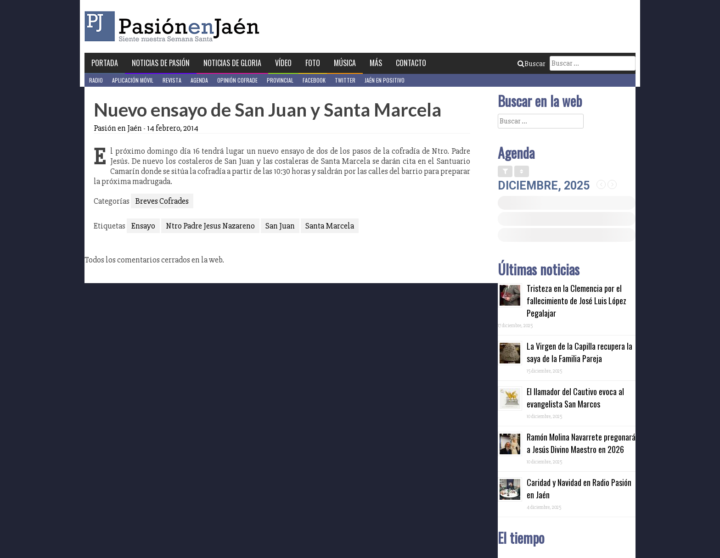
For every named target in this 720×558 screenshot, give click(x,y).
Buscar (531, 63)
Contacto (411, 62)
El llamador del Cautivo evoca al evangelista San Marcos (575, 397)
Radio (96, 80)
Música (345, 62)
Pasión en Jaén (174, 26)
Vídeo (283, 62)
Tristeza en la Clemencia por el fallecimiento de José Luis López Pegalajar (576, 300)
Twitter (345, 80)
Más (376, 62)
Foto (312, 62)
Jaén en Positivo (385, 80)
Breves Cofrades (162, 201)
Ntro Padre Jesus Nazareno (210, 226)
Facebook (314, 80)
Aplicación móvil (132, 80)
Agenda (199, 80)
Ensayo (143, 226)
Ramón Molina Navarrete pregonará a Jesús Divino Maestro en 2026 (581, 443)
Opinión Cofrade (237, 80)
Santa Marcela (329, 226)
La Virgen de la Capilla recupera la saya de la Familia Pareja (579, 352)
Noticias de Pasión (161, 62)
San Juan (280, 226)
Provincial (280, 80)
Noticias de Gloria (232, 62)
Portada (104, 62)
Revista (172, 80)
